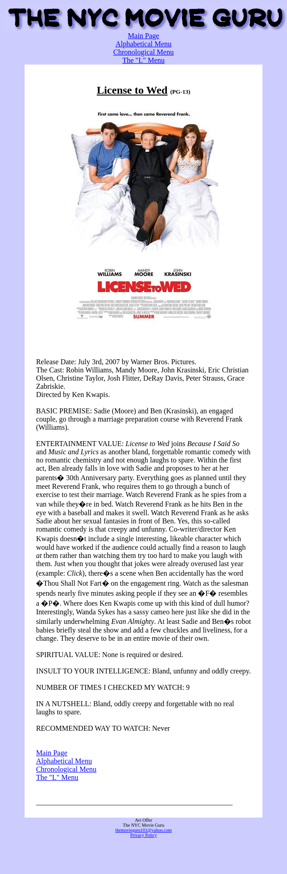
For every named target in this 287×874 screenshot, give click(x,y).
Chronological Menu (143, 52)
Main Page (143, 36)
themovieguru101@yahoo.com (144, 830)
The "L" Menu (143, 60)
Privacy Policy (143, 835)
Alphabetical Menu (143, 44)
